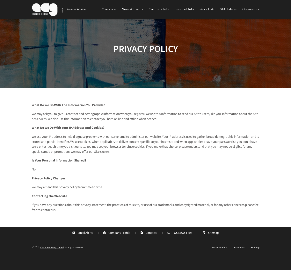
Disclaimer (238, 260)
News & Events (132, 9)
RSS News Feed (180, 246)
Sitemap (211, 246)
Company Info (159, 9)
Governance (250, 9)
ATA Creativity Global (52, 260)
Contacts (148, 246)
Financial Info (184, 9)
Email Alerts (82, 246)
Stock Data (207, 9)
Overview (109, 9)
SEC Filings (228, 9)
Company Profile (116, 246)
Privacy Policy (219, 260)
